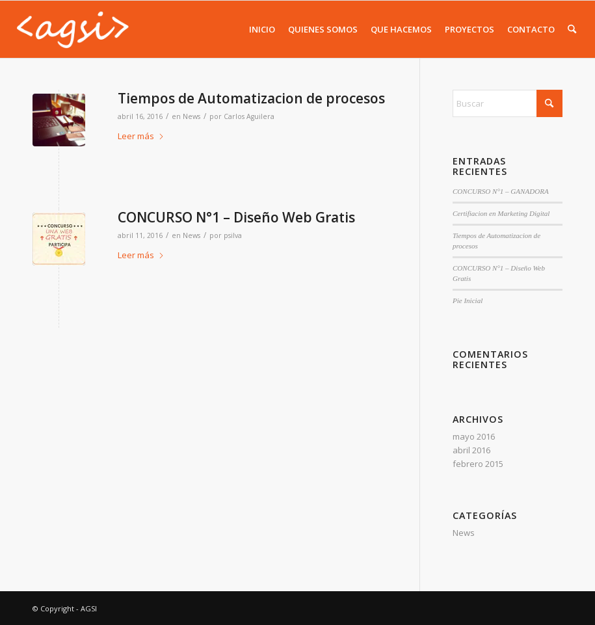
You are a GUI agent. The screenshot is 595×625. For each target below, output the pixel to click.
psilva (233, 235)
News (191, 116)
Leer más (141, 136)
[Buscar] (572, 29)
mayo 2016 (474, 436)
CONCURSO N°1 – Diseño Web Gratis (236, 217)
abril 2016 (471, 450)
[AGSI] (72, 29)
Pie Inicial (468, 300)
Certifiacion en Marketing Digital (501, 213)
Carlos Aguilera (249, 116)
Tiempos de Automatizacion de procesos (251, 98)
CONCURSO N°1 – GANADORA (501, 191)
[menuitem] (262, 29)
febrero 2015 (478, 464)
